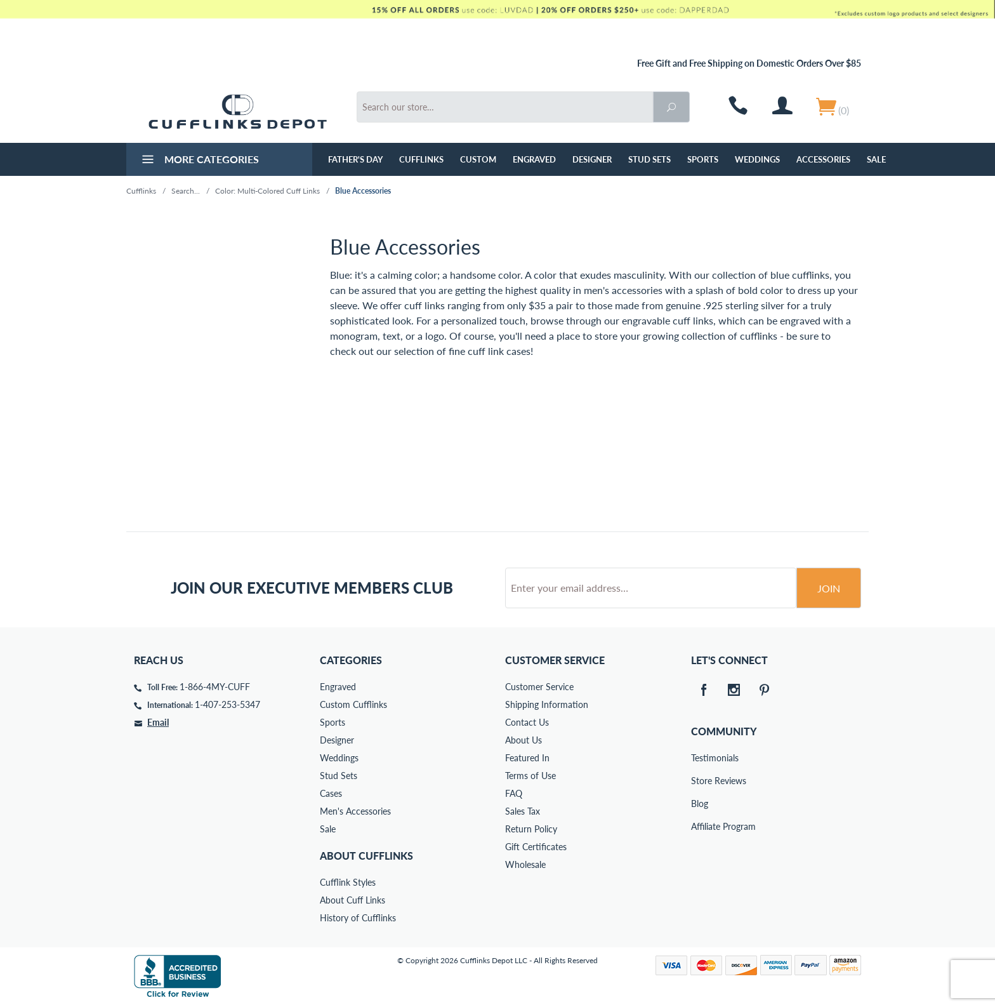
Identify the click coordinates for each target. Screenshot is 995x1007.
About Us (523, 740)
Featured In (527, 757)
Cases (331, 793)
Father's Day (355, 159)
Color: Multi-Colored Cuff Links (267, 191)
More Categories (199, 160)
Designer (592, 159)
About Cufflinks (366, 856)
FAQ (513, 793)
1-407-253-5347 (227, 704)
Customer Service (539, 686)
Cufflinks (421, 159)
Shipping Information (546, 704)
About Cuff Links (352, 900)
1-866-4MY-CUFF (215, 686)
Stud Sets (649, 159)
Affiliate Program (700, 826)
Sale (876, 159)
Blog (699, 803)
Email (158, 722)
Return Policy (531, 829)
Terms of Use (530, 775)
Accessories (823, 159)
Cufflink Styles (348, 882)
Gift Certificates (536, 846)
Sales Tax (522, 811)
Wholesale (525, 864)
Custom (478, 159)
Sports (702, 159)
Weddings (757, 159)
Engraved (534, 159)
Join (828, 588)
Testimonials (700, 757)
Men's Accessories (355, 811)
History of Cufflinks (358, 917)
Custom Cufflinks (353, 704)
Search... (185, 191)
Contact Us (527, 722)
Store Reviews (700, 780)
